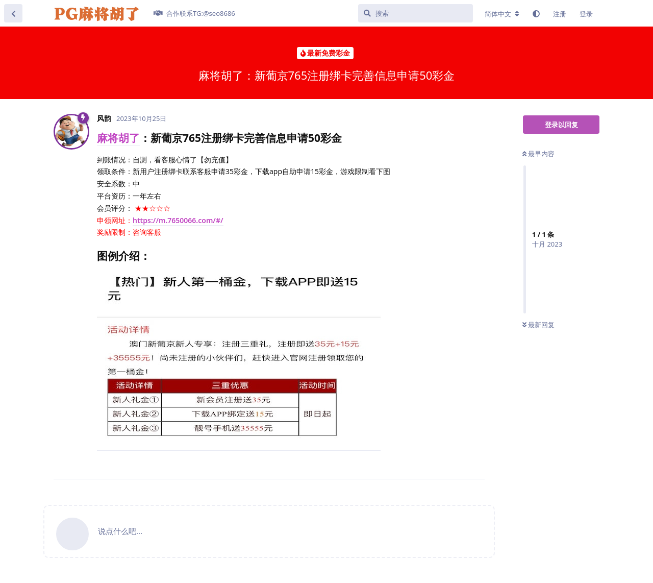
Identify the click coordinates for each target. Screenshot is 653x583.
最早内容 (538, 153)
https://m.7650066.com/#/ (178, 220)
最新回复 (538, 324)
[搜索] (415, 13)
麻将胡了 (118, 138)
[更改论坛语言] (502, 14)
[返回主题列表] (13, 13)
